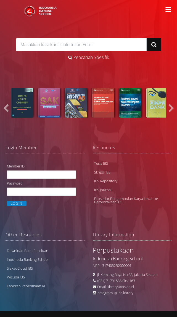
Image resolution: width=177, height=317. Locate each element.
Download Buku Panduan (27, 250)
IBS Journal (103, 189)
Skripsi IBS (102, 172)
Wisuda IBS (16, 277)
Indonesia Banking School (28, 259)
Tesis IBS (101, 163)
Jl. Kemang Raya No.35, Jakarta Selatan (126, 274)
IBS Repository (105, 180)
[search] (81, 44)
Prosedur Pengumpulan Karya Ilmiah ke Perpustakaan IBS (126, 200)
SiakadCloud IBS (20, 268)
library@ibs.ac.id (120, 286)
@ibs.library (123, 292)
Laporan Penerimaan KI (26, 285)
